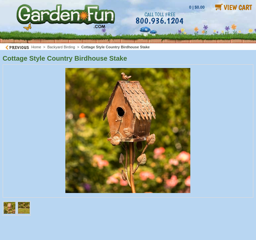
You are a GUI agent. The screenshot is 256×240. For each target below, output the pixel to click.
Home (36, 47)
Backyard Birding (61, 47)
